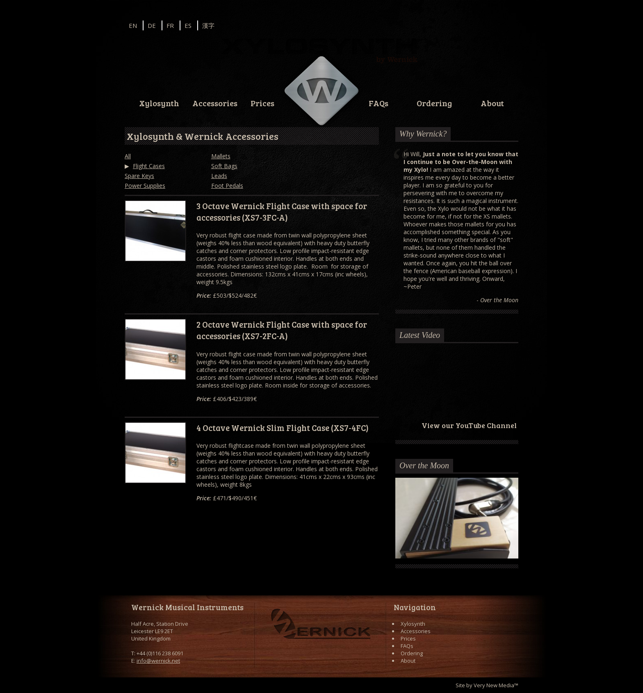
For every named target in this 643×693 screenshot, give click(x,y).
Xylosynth (159, 103)
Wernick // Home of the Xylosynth (321, 91)
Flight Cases (149, 166)
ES (188, 25)
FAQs (378, 103)
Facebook (488, 24)
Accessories (214, 103)
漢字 (208, 25)
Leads (219, 176)
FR (170, 25)
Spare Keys (139, 176)
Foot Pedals (227, 185)
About (492, 103)
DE (152, 25)
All (128, 156)
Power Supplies (145, 185)
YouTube (510, 24)
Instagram (466, 24)
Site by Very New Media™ (487, 685)
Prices (262, 103)
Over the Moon (424, 465)
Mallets (220, 156)
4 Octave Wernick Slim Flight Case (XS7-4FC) (282, 427)
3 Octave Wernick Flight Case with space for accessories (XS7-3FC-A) (281, 211)
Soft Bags (224, 166)
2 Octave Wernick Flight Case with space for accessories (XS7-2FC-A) (281, 330)
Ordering (434, 103)
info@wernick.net (158, 660)
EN (133, 25)
